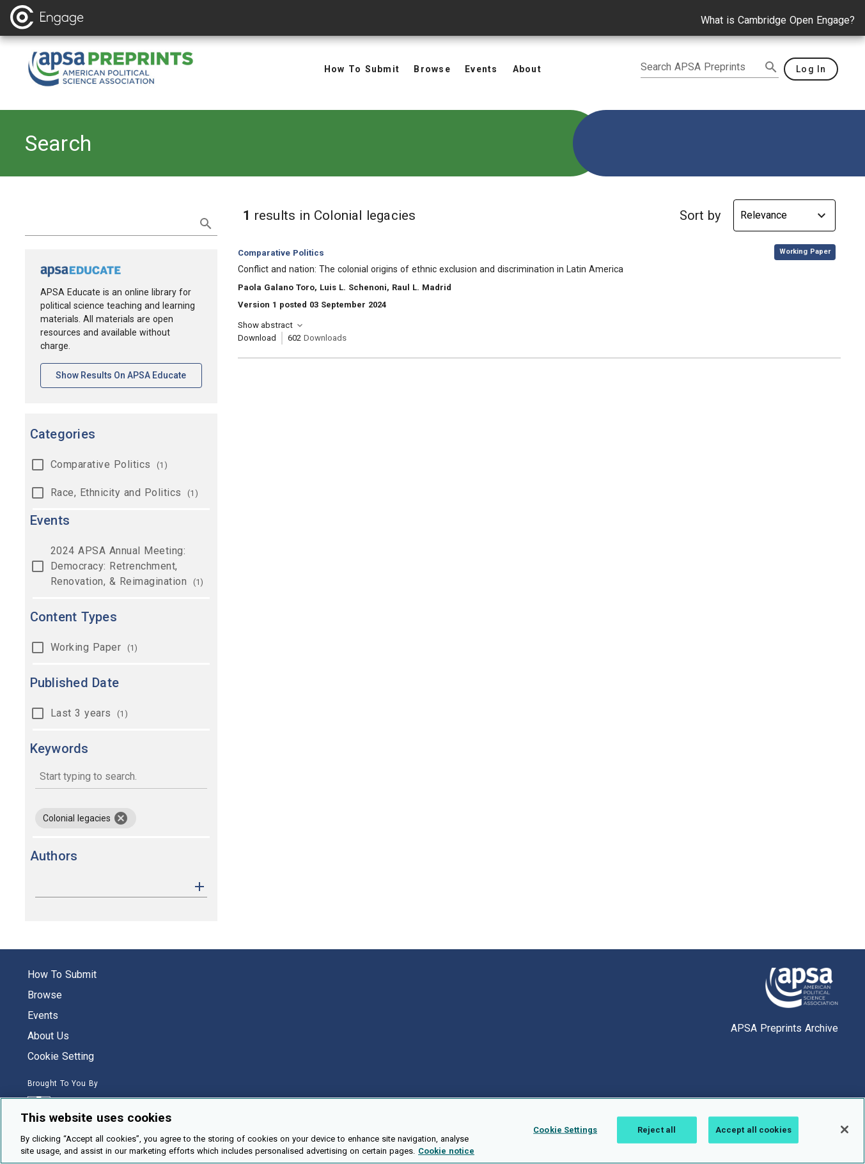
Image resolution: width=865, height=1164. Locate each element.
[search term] (108, 222)
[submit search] (771, 67)
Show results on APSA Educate (129, 374)
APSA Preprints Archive (784, 1028)
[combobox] (121, 777)
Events (42, 1015)
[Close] (844, 1132)
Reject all (656, 1132)
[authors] (112, 886)
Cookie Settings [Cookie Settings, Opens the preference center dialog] (565, 1132)
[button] (199, 886)
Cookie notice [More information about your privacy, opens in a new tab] (446, 1154)
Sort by (700, 215)
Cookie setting (60, 1056)
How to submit (62, 974)
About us (48, 1036)
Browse (44, 995)
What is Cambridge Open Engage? (778, 20)
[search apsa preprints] (701, 67)
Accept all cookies (753, 1132)
